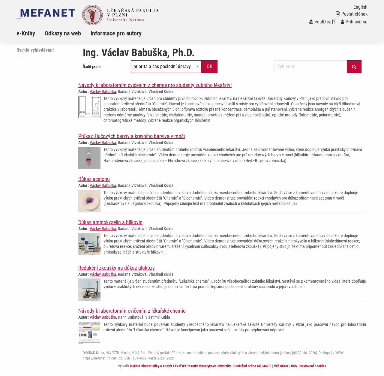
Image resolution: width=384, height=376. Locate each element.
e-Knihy (25, 33)
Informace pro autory (116, 33)
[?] (334, 22)
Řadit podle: (92, 66)
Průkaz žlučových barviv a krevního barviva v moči (131, 136)
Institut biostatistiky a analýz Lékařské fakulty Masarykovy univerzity (180, 366)
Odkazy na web (63, 33)
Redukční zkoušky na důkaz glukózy (116, 268)
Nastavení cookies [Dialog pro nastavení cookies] (312, 366)
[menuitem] (30, 33)
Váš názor (281, 366)
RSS (294, 366)
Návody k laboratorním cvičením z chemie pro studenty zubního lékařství (155, 85)
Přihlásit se (354, 22)
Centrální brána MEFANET (252, 366)
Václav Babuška (103, 91)
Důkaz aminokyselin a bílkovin (110, 222)
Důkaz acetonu (94, 179)
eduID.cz (320, 22)
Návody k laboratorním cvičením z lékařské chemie (131, 311)
